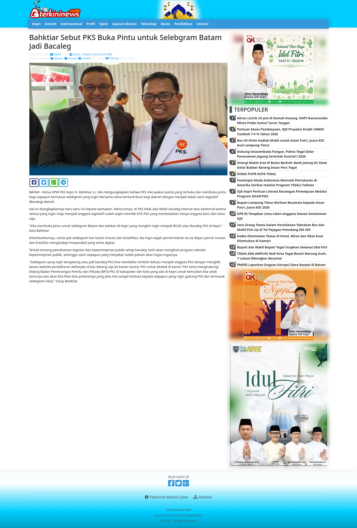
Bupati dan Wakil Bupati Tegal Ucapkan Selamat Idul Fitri (282, 247)
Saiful (55, 54)
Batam (57, 58)
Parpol (70, 58)
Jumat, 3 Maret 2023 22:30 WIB (90, 54)
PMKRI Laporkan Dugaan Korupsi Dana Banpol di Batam (281, 265)
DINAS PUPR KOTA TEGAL (256, 174)
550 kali (112, 58)
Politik (84, 58)
